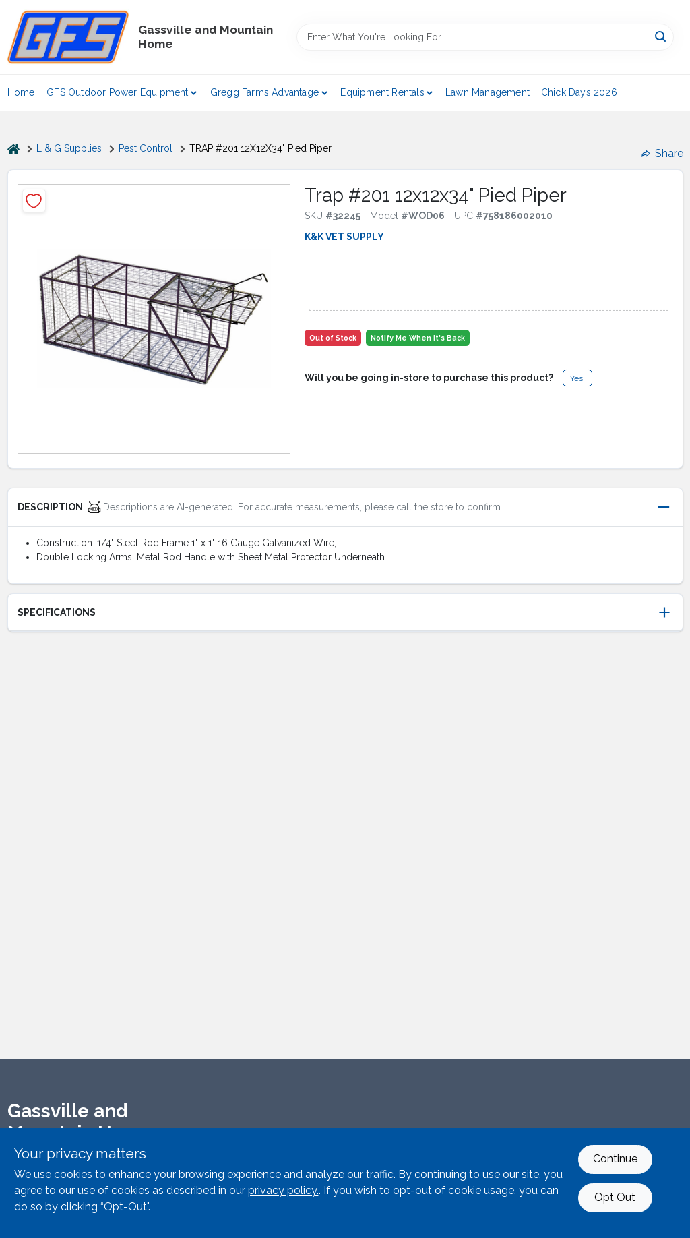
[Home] (13, 149)
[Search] (661, 36)
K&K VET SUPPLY (344, 236)
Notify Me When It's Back (418, 338)
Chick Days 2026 (579, 92)
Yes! (577, 378)
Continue (615, 1158)
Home (21, 92)
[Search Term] (485, 37)
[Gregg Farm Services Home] (68, 37)
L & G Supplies (69, 148)
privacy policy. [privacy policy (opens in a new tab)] (283, 1190)
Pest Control (145, 148)
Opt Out (614, 1197)
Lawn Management (487, 92)
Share (662, 153)
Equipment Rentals (382, 92)
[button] (345, 507)
